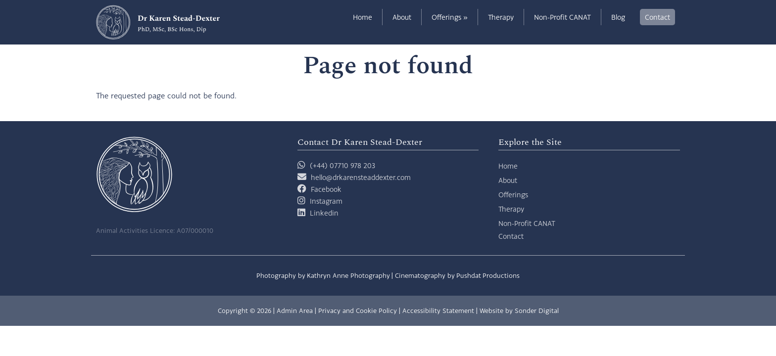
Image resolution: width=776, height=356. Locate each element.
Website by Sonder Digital (519, 310)
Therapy (501, 17)
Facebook (326, 189)
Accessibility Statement (438, 310)
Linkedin (324, 213)
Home (362, 17)
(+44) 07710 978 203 (336, 165)
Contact (657, 17)
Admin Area (295, 310)
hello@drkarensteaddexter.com (361, 177)
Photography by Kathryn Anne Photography (323, 275)
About (401, 17)
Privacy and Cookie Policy (357, 310)
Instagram (326, 201)
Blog (618, 17)
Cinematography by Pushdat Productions (457, 275)
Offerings (450, 17)
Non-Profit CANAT (562, 17)
